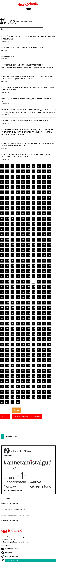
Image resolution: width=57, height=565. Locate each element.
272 (7, 308)
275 (23, 308)
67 (33, 198)
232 (7, 287)
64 (17, 198)
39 (44, 182)
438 (39, 392)
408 (39, 376)
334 (18, 339)
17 (33, 171)
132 (7, 234)
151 (2, 245)
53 (12, 192)
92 (7, 213)
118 (39, 224)
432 (7, 392)
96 (28, 213)
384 (18, 365)
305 (23, 324)
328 (39, 334)
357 (34, 350)
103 (13, 219)
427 (34, 386)
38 (39, 182)
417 (34, 381)
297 (34, 318)
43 (12, 187)
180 (49, 255)
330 (49, 334)
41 (2, 187)
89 (44, 208)
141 (2, 240)
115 (23, 224)
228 (39, 282)
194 (18, 266)
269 (44, 303)
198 (39, 266)
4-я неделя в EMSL (8, 56)
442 (7, 397)
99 (44, 213)
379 (44, 360)
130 (49, 229)
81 (2, 208)
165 (23, 250)
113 (13, 224)
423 (13, 386)
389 (44, 365)
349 (44, 345)
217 (34, 276)
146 (28, 240)
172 (7, 255)
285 (23, 313)
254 (18, 297)
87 (33, 208)
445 (23, 397)
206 (28, 271)
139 (44, 234)
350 (49, 345)
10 (49, 166)
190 (49, 261)
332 (7, 339)
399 (44, 371)
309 (44, 324)
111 (2, 224)
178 (39, 255)
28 (39, 177)
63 (12, 198)
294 (18, 318)
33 (12, 182)
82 (7, 208)
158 (39, 245)
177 (34, 255)
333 (13, 339)
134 (18, 234)
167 (34, 250)
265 (23, 303)
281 (2, 313)
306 (28, 324)
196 (28, 266)
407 (34, 376)
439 (44, 392)
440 (49, 392)
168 (39, 250)
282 (7, 313)
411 (2, 381)
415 (23, 381)
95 (23, 213)
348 (39, 345)
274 (18, 308)
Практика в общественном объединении (15, 515)
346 (28, 345)
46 (28, 187)
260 (49, 297)
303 (13, 324)
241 (2, 292)
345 (23, 345)
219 (44, 276)
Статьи (16, 410)
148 (39, 240)
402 (7, 376)
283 (13, 313)
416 (28, 381)
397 (34, 371)
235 (23, 287)
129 (44, 229)
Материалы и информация (10, 521)
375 (23, 360)
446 (28, 397)
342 (7, 345)
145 (23, 240)
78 (39, 203)
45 (23, 187)
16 (28, 171)
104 (18, 219)
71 (2, 203)
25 (23, 177)
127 (34, 229)
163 (13, 250)
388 (39, 365)
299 (44, 318)
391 (2, 371)
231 (2, 287)
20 (49, 171)
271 (2, 308)
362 (7, 355)
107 (34, 219)
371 (2, 360)
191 (2, 266)
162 (7, 250)
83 (12, 208)
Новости (5, 416)
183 (13, 261)
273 (13, 308)
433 (13, 392)
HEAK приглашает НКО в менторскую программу (22, 48)
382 (7, 365)
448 (39, 397)
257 (34, 297)
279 (44, 308)
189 (44, 261)
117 (34, 224)
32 (7, 182)
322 (7, 334)
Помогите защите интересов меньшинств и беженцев (24, 121)
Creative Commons (11, 556)
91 (2, 213)
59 (44, 192)
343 (13, 345)
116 (28, 224)
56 (28, 192)
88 (39, 208)
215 (23, 276)
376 (28, 360)
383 (13, 365)
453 (13, 402)
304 (18, 324)
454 (18, 402)
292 (7, 318)
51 (2, 192)
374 (18, 360)
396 (28, 371)
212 (7, 276)
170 (49, 250)
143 (13, 240)
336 (28, 339)
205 (23, 271)
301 (2, 324)
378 (39, 360)
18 (39, 171)
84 (17, 208)
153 (13, 245)
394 (18, 371)
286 (28, 313)
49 (44, 187)
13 (12, 171)
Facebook (8, 552)
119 (44, 224)
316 (28, 329)
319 (44, 329)
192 (7, 266)
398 (39, 371)
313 (13, 329)
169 (44, 250)
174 (18, 255)
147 (34, 240)
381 (2, 365)
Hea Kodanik (11, 436)
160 (49, 245)
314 (18, 329)
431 (2, 392)
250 (49, 292)
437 (34, 392)
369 (44, 355)
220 (49, 276)
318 (39, 329)
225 (23, 282)
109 (44, 219)
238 (39, 287)
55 (23, 192)
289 (44, 313)
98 (39, 213)
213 (13, 276)
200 (49, 266)
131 (2, 234)
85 (23, 208)
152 (7, 245)
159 (44, 245)
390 (49, 365)
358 (39, 350)
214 (18, 276)
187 (34, 261)
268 (39, 303)
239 (44, 287)
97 (33, 213)
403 (13, 376)
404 (18, 376)
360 (49, 350)
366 (28, 355)
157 (34, 245)
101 (2, 219)
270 (49, 303)
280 (49, 308)
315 (23, 329)
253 (13, 297)
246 (28, 292)
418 (39, 381)
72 (7, 203)
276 (28, 308)
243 (13, 292)
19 (44, 171)
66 (28, 198)
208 (39, 271)
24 (17, 177)
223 (13, 282)
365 (23, 355)
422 (7, 386)
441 (2, 397)
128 (39, 229)
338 (39, 339)
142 (7, 240)
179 (44, 255)
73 (12, 203)
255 (23, 297)
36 (28, 182)
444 (18, 397)
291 (2, 318)
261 (2, 303)
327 (34, 334)
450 (49, 397)
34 (17, 182)
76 (28, 203)
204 (18, 271)
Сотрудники (5, 545)
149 (44, 240)
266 (28, 303)
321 (2, 334)
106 (28, 219)
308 (39, 324)
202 (7, 271)
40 (49, 182)
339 (44, 339)
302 (7, 324)
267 (34, 303)
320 (49, 329)
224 (18, 282)
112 (7, 224)
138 (39, 234)
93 (12, 213)
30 (49, 177)
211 (2, 276)
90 (49, 208)
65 (23, 198)
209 (44, 271)
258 (39, 297)
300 (49, 318)
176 (28, 255)
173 (13, 255)
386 (28, 365)
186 (28, 261)
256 (28, 297)
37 (33, 182)
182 (7, 261)
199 (44, 266)
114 (18, 224)
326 (28, 334)
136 (28, 234)
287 (34, 313)
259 (44, 297)
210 (49, 271)
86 (28, 208)
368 (39, 355)
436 (28, 392)
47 (33, 187)
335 (23, 339)
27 (33, 177)
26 (28, 177)
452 (7, 402)
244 (18, 292)
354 (18, 350)
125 (23, 229)
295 (23, 318)
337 (34, 339)
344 (18, 345)
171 (2, 255)
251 (2, 297)
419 (44, 381)
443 (13, 397)
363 (13, 355)
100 (49, 213)
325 (23, 334)
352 (7, 350)
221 (2, 282)
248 (39, 292)
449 (44, 397)
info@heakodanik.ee (12, 549)
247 (34, 292)
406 (28, 376)
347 (34, 345)
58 (39, 192)
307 (34, 324)
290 (49, 313)
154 (18, 245)
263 (13, 303)
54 (17, 192)
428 (39, 386)
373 (13, 360)
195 (23, 266)
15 (23, 171)
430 (49, 386)
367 (34, 355)
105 (23, 219)
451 (2, 402)
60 (49, 192)
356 (28, 350)
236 (28, 287)
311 (2, 329)
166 (28, 250)
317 (34, 329)
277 (34, 308)
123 (13, 229)
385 (23, 365)
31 (2, 182)
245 (23, 292)
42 (7, 187)
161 (2, 250)
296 (28, 318)
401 (2, 376)
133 (13, 234)
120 (49, 224)
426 (28, 386)
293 (13, 318)
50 (49, 187)
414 (18, 381)
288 (39, 313)
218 (39, 276)
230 (49, 282)
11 (2, 171)
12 (7, 171)
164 (18, 250)
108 (39, 219)
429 (44, 386)
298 (39, 318)
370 (49, 355)
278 (39, 308)
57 (33, 192)
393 (13, 371)
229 (44, 282)
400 (49, 371)
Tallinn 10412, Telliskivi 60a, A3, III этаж (14, 542)
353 (13, 350)
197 (34, 266)
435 (23, 392)
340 (49, 339)
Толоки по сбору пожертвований (13, 509)
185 (23, 261)
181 (2, 261)
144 (18, 240)
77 (33, 203)
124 (18, 229)
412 (7, 381)
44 (17, 187)
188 (39, 261)
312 (7, 329)
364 (18, 355)
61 (2, 198)
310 (49, 324)
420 (49, 381)
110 (49, 219)
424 (18, 386)
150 (49, 240)
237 (34, 287)
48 (39, 187)
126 (28, 229)
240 (49, 287)
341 (2, 345)
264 (18, 303)
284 (18, 313)
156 (28, 245)
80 (49, 203)
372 (7, 360)
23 (12, 177)
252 (7, 297)
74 (17, 203)
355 (23, 350)
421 (2, 386)
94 (17, 213)
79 (44, 203)
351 (2, 350)
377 (34, 360)
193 (13, 266)
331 (2, 339)
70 (49, 198)
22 (7, 177)
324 (18, 334)
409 (44, 376)
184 (18, 261)
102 (7, 219)
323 (13, 334)
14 (17, 171)
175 (23, 255)
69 (44, 198)
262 (7, 303)
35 (23, 182)
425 (23, 386)
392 (7, 371)
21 (2, 177)
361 (2, 355)
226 (28, 282)
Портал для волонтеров (9, 503)
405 (23, 376)
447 (34, 397)
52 (7, 192)
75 (23, 203)
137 (34, 234)
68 (39, 198)
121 (2, 229)
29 (44, 177)
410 (49, 376)
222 (7, 282)
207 (34, 271)
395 (23, 371)
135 (23, 234)
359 (44, 350)
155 (23, 245)
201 (2, 271)
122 (7, 229)
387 (34, 365)
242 (7, 292)
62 (7, 198)
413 (13, 381)
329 (44, 334)
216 (28, 276)
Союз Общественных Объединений (27, 416)
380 (49, 360)
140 (49, 234)
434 (18, 392)
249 (44, 292)
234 (18, 287)
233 (13, 287)
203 (13, 271)
